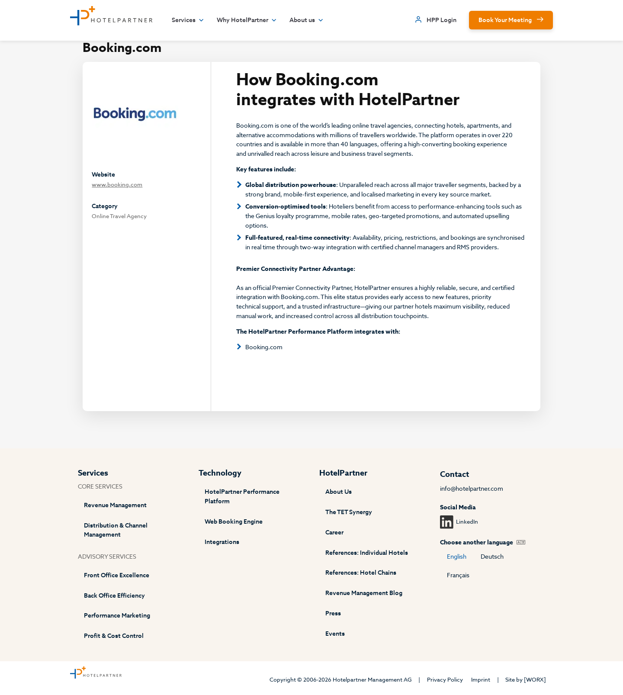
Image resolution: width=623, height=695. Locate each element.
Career (334, 532)
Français (458, 575)
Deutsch (492, 556)
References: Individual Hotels (366, 552)
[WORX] (535, 680)
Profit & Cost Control (114, 635)
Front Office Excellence (116, 575)
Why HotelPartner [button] (247, 20)
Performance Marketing (117, 615)
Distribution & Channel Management (116, 530)
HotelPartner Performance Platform (242, 496)
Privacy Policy (445, 680)
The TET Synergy (348, 512)
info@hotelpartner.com (471, 488)
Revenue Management (115, 505)
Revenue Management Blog (363, 593)
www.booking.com (117, 184)
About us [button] (306, 20)
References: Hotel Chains (360, 572)
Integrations (222, 542)
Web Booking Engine (234, 521)
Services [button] (188, 20)
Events (335, 633)
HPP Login (441, 20)
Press (333, 613)
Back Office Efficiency (114, 595)
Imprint (480, 680)
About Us (338, 491)
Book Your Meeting (505, 20)
